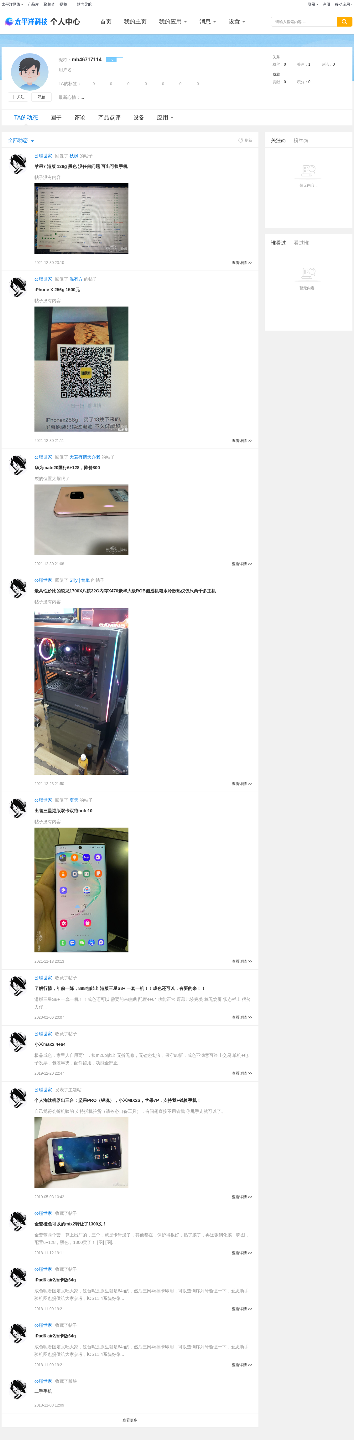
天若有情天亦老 (85, 456)
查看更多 (130, 1420)
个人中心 (64, 21)
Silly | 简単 (79, 580)
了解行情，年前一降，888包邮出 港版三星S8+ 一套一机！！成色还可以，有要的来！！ (120, 988)
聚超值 (49, 4)
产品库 (33, 4)
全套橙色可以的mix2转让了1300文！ (70, 1223)
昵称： (65, 59)
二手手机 (43, 1391)
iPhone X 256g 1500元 (57, 289)
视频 (63, 4)
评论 (80, 117)
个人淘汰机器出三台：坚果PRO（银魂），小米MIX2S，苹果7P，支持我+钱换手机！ (117, 1100)
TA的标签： (70, 83)
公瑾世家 (43, 155)
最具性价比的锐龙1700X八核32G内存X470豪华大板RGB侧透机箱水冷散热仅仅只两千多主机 (125, 590)
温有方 (76, 278)
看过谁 (301, 243)
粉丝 (301, 140)
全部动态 (18, 140)
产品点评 (109, 117)
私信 (41, 97)
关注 (18, 97)
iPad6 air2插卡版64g (55, 1279)
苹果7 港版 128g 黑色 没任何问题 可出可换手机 (81, 166)
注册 (326, 4)
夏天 (74, 800)
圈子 (56, 117)
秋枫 (74, 155)
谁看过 (278, 243)
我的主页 (135, 21)
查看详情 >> (242, 263)
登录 (311, 4)
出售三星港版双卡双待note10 (63, 810)
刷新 (245, 140)
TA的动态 (26, 119)
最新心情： (70, 97)
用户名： (67, 69)
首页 (106, 21)
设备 (138, 117)
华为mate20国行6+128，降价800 (67, 467)
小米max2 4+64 (49, 1044)
